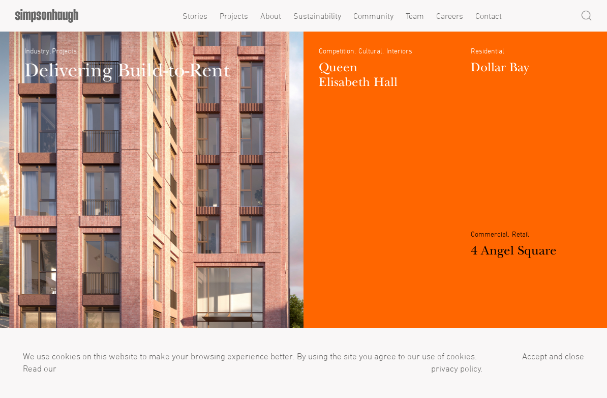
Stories (195, 15)
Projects (234, 15)
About (270, 15)
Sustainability (317, 15)
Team (415, 15)
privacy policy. (455, 368)
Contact (488, 15)
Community (373, 15)
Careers (449, 15)
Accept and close (553, 356)
